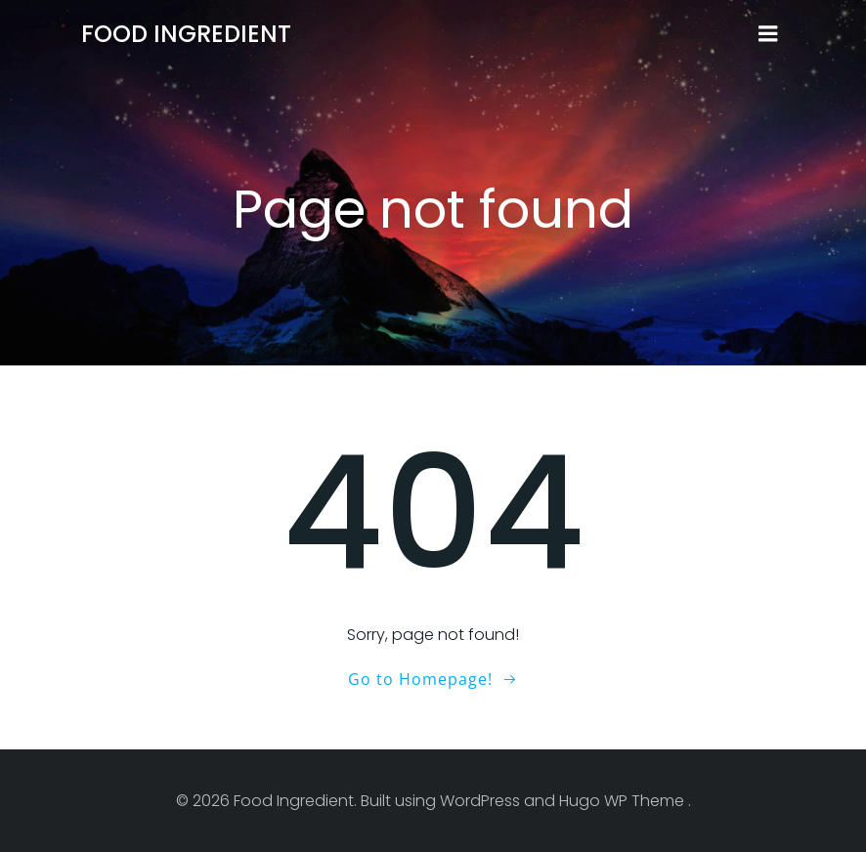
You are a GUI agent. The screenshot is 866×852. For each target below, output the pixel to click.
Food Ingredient (186, 34)
